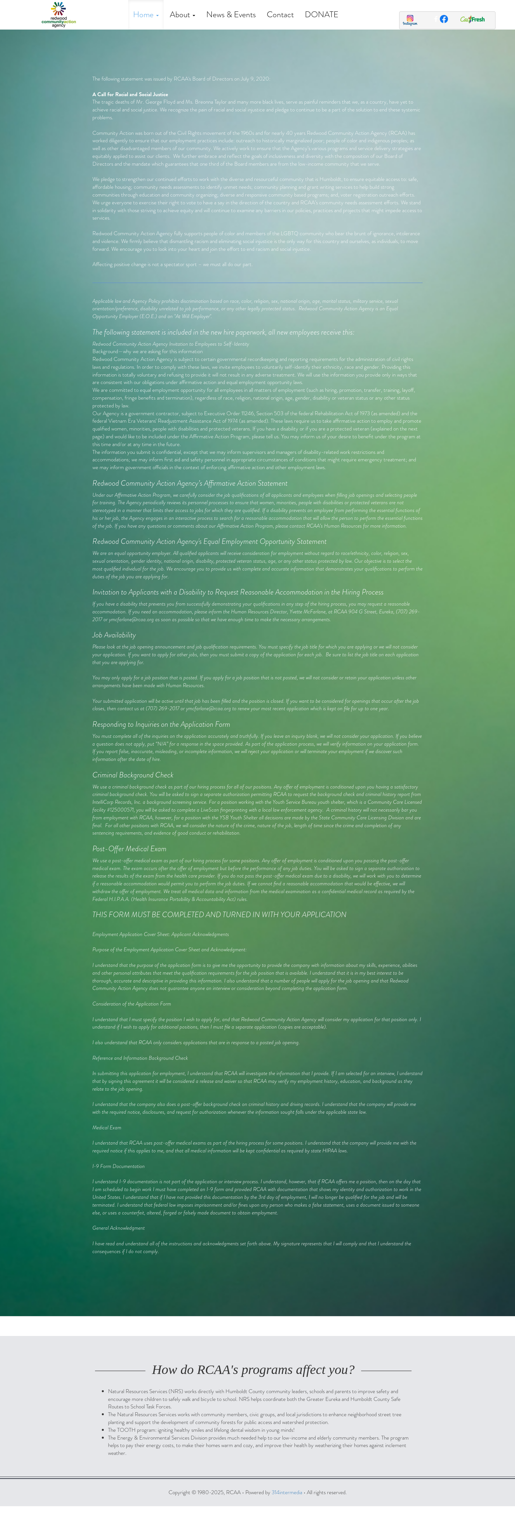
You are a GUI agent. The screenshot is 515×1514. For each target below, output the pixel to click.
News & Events (231, 14)
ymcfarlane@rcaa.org (131, 619)
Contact (280, 14)
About (182, 14)
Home (146, 14)
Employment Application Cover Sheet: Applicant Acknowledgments (160, 934)
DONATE (321, 14)
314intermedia (287, 1492)
